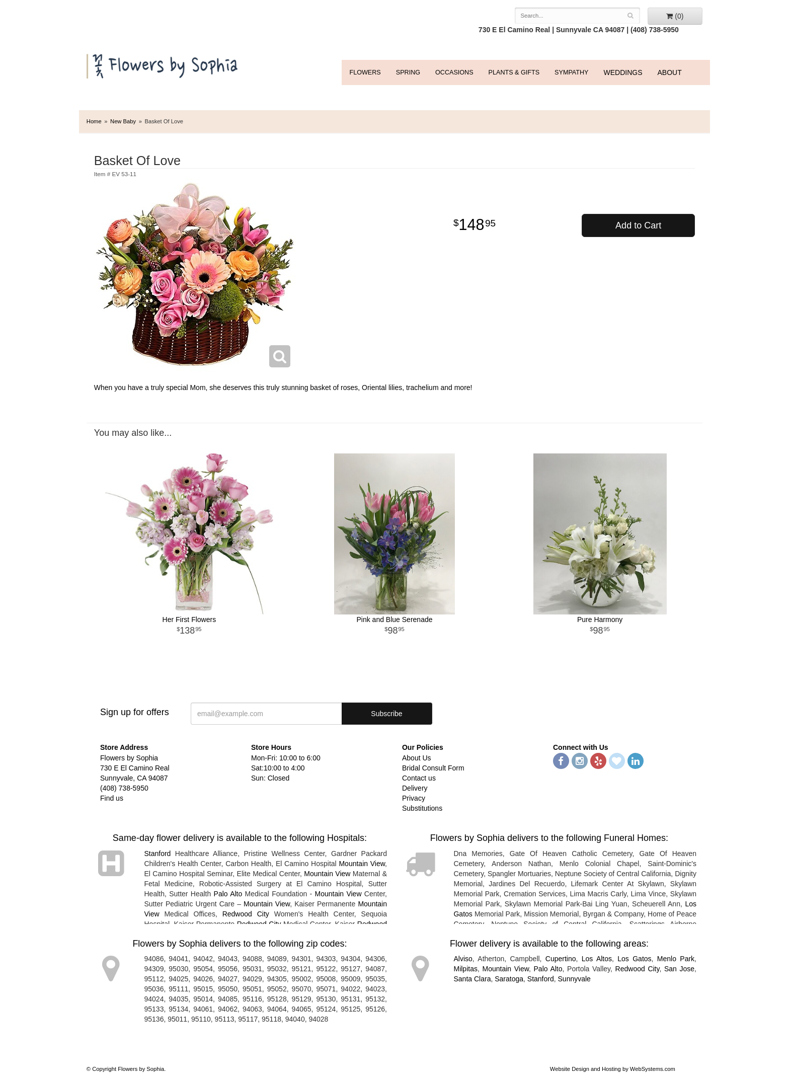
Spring (408, 72)
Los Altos (597, 959)
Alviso (462, 959)
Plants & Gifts (514, 72)
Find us (111, 798)
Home (94, 121)
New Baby (123, 121)
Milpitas (465, 969)
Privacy (413, 798)
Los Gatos (634, 959)
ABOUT (670, 72)
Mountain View (362, 864)
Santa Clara (472, 979)
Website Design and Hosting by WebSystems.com (612, 1069)
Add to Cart (638, 225)
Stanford (157, 853)
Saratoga (509, 979)
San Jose (679, 969)
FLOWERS (364, 72)
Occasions (454, 72)
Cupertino (560, 959)
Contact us (419, 778)
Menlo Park (675, 959)
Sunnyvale (574, 979)
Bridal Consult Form (433, 768)
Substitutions (422, 808)
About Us (416, 758)
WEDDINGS (623, 72)
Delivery (415, 788)
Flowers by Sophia (163, 64)
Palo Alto (228, 894)
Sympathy (571, 72)
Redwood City (245, 914)
